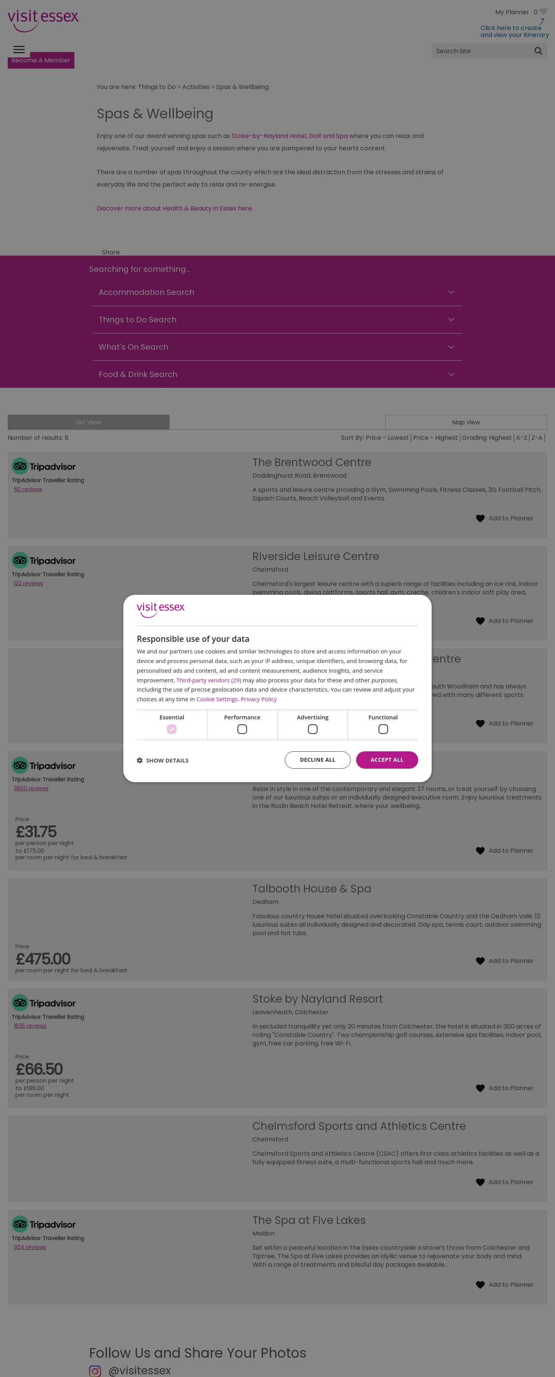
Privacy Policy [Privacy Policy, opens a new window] (259, 699)
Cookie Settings (217, 699)
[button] (162, 760)
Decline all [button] (317, 759)
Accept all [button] (387, 759)
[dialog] (277, 688)
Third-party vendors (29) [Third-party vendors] (209, 680)
